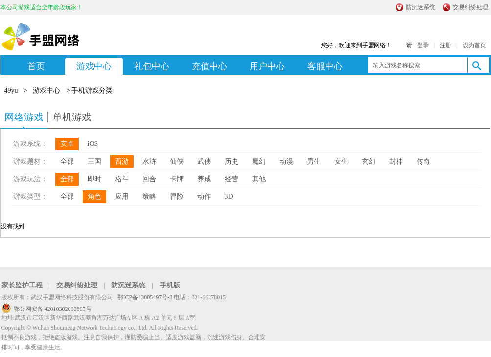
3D (229, 196)
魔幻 (259, 161)
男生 (314, 161)
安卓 (67, 143)
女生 (341, 161)
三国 (94, 161)
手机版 (170, 285)
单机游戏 (72, 117)
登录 (423, 45)
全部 (67, 161)
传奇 (423, 161)
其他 (259, 179)
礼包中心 (151, 66)
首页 (36, 66)
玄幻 (368, 161)
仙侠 (177, 161)
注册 (445, 45)
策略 (149, 196)
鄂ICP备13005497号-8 (145, 297)
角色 (94, 196)
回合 (149, 179)
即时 (94, 179)
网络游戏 (24, 117)
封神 (396, 161)
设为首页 (474, 45)
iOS (93, 143)
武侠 (204, 161)
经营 (231, 179)
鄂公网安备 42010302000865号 (53, 309)
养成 (204, 179)
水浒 (149, 161)
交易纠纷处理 (470, 7)
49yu (11, 90)
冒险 (177, 196)
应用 (122, 196)
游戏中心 (94, 66)
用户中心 (267, 66)
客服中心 (325, 66)
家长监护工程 (22, 285)
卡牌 (177, 179)
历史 (231, 161)
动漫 (286, 161)
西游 (122, 161)
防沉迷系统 (420, 7)
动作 (204, 196)
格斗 (122, 179)
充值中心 (209, 66)
